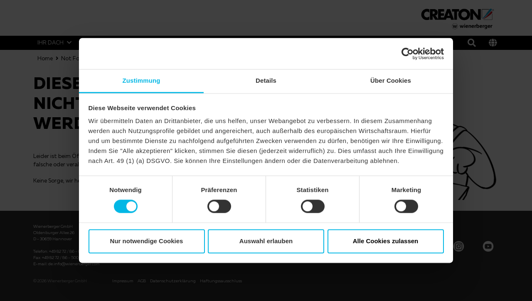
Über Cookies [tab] (390, 80)
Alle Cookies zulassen (386, 240)
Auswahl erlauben (266, 240)
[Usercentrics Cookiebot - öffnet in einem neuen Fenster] (407, 53)
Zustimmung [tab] (141, 80)
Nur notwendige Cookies (146, 240)
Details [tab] (266, 80)
